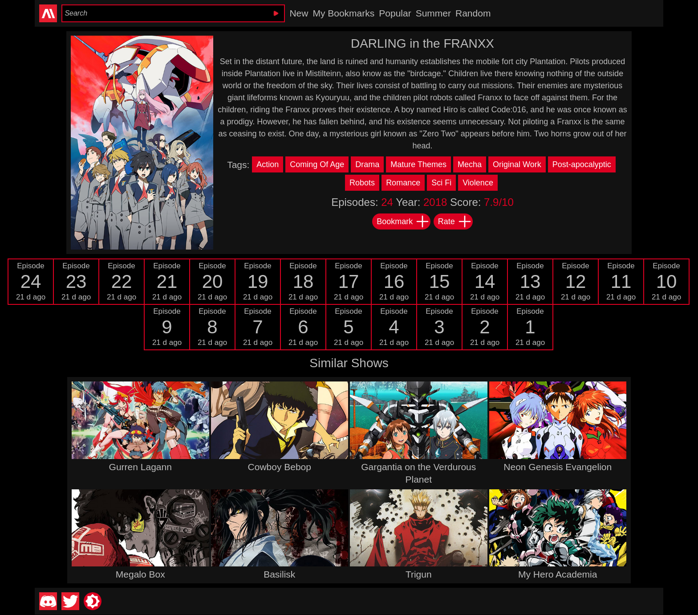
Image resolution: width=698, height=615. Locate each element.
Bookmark (403, 221)
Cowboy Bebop (279, 467)
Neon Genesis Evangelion (557, 467)
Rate (455, 221)
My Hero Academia (557, 574)
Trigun (419, 574)
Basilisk (279, 574)
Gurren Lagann (140, 467)
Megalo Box (140, 574)
